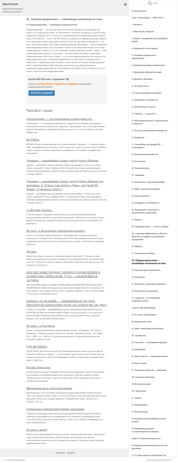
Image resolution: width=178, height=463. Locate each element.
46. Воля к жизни (139, 363)
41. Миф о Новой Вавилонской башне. (148, 328)
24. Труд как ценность (141, 196)
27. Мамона (136, 220)
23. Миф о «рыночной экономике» (146, 189)
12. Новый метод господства (144, 107)
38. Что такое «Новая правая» (144, 315)
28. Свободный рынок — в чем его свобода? (150, 226)
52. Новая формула (139, 405)
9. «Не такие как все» (141, 86)
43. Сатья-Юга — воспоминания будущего (149, 342)
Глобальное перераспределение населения (55, 409)
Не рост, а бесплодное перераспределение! (55, 230)
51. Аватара (136, 398)
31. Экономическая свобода (143, 253)
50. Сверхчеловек (139, 391)
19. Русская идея (138, 161)
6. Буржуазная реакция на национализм (148, 65)
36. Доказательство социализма (145, 291)
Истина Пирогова (38, 367)
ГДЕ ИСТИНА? (36, 346)
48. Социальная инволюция (143, 377)
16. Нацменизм (138, 137)
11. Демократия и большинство (145, 100)
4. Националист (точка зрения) (144, 48)
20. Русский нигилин (140, 168)
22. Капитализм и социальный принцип (148, 182)
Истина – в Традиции (40, 325)
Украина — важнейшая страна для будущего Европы (62, 160)
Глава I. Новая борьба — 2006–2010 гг (148, 18)
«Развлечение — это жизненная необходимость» (59, 118)
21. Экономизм (138, 175)
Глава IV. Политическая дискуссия (146, 438)
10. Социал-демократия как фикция (146, 93)
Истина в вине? (36, 429)
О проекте (60, 453)
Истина (31, 251)
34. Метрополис (138, 277)
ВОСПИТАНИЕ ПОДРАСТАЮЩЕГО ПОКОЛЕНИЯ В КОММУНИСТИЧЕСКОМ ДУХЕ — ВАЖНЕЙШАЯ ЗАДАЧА (63, 276)
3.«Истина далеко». (39, 210)
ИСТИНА (33, 139)
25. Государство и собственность (145, 203)
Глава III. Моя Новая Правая (143, 308)
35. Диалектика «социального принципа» (149, 284)
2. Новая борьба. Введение (143, 31)
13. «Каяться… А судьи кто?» (144, 114)
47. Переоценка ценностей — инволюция (149, 370)
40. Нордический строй (141, 322)
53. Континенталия (140, 412)
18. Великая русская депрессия (145, 154)
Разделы (71, 453)
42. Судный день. (139, 335)
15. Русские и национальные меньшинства (149, 130)
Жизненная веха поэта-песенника (49, 388)
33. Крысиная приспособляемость (146, 270)
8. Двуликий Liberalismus (142, 79)
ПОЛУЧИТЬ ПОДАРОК (41, 93)
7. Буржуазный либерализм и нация (146, 72)
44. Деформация (138, 349)
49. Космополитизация (141, 384)
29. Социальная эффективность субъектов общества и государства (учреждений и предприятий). (149, 236)
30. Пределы (137, 246)
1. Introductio (137, 25)
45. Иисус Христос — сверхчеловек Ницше (150, 356)
